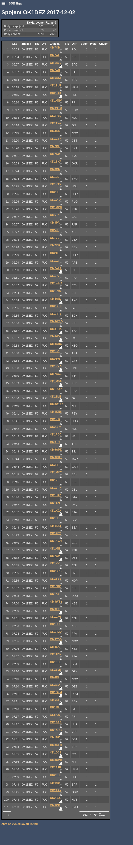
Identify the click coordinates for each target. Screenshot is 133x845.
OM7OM (55, 47)
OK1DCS (56, 752)
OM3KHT (56, 457)
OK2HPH (56, 464)
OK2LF (54, 192)
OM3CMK (56, 760)
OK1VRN (56, 487)
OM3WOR (56, 404)
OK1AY (54, 594)
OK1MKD (56, 207)
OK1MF (55, 707)
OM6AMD (56, 449)
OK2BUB (56, 85)
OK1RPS (55, 313)
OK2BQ (55, 684)
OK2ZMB (56, 396)
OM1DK (55, 737)
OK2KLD (55, 775)
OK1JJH (55, 616)
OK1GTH (56, 138)
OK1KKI (55, 563)
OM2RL (55, 146)
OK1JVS (55, 291)
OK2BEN (56, 306)
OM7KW (55, 154)
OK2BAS (56, 722)
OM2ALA (56, 268)
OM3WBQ (56, 321)
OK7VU (55, 237)
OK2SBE (55, 578)
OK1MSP (56, 381)
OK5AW (55, 714)
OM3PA (55, 222)
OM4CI (54, 677)
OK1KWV (56, 540)
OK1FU (54, 275)
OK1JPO (55, 586)
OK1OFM (56, 692)
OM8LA (55, 646)
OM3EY (55, 609)
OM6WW (55, 336)
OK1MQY (56, 472)
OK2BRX (56, 426)
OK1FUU (55, 624)
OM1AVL (55, 62)
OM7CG (55, 245)
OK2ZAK (55, 93)
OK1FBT (55, 533)
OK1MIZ (55, 548)
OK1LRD (55, 495)
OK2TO (55, 253)
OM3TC (55, 442)
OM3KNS (56, 411)
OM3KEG (56, 745)
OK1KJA (55, 510)
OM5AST (56, 77)
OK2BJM (56, 669)
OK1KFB (55, 662)
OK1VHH (56, 480)
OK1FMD (56, 631)
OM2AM (55, 556)
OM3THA (56, 329)
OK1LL (54, 176)
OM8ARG (56, 343)
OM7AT (55, 55)
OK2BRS (56, 571)
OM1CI (54, 699)
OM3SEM (56, 108)
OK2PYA (55, 123)
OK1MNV (56, 100)
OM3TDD (56, 639)
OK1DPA (55, 199)
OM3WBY (56, 601)
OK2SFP (55, 767)
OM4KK (55, 131)
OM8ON (55, 169)
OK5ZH (54, 230)
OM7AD (55, 70)
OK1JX (54, 260)
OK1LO (55, 351)
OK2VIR (55, 419)
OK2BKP (56, 161)
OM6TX (55, 215)
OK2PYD (55, 115)
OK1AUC (56, 730)
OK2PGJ (55, 434)
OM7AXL (56, 373)
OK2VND (56, 366)
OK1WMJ (56, 283)
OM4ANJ (56, 298)
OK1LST (55, 518)
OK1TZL (55, 503)
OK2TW (55, 359)
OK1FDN (55, 654)
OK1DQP (56, 388)
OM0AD (55, 782)
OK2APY (55, 790)
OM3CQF (56, 525)
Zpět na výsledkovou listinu (19, 823)
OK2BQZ (56, 797)
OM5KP (55, 805)
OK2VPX (55, 184)
